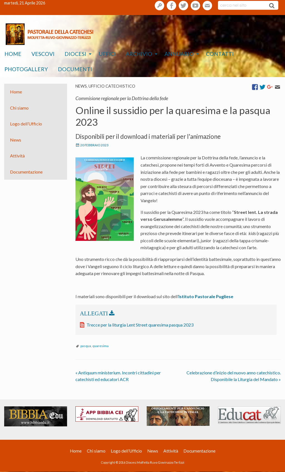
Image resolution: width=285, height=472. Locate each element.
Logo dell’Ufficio (26, 123)
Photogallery (26, 69)
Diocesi (75, 54)
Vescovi (43, 54)
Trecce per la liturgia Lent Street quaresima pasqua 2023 (140, 324)
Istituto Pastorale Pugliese (205, 296)
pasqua (85, 346)
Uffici (107, 54)
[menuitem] (13, 54)
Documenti (75, 69)
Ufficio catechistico (112, 86)
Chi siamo (19, 107)
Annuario (179, 54)
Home (12, 54)
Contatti (220, 54)
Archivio (139, 54)
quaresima (100, 346)
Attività (17, 155)
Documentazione (26, 171)
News (81, 86)
